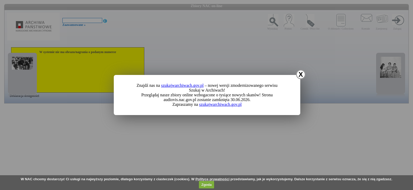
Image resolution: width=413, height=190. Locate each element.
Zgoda (206, 185)
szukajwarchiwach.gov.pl (182, 85)
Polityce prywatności (212, 179)
